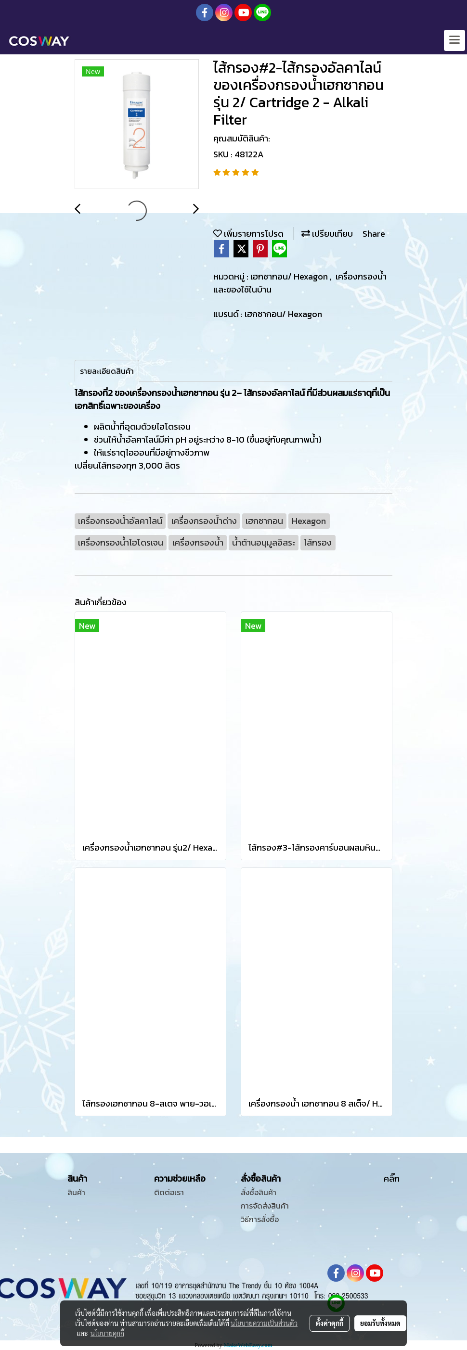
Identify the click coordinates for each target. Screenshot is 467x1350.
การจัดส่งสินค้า (265, 1205)
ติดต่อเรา (169, 1192)
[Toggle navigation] (454, 40)
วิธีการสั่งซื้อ (260, 1219)
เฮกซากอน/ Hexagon (290, 276)
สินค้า (76, 1192)
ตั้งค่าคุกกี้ (329, 1323)
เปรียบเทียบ (327, 233)
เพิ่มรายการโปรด (248, 233)
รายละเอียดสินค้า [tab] (107, 371)
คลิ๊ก (392, 1178)
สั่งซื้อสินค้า (258, 1192)
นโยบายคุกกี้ (107, 1333)
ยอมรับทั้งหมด (380, 1323)
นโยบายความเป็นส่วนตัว (264, 1323)
